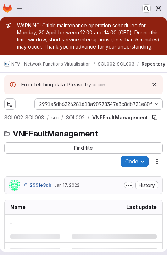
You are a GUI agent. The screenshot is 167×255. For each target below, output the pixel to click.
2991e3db (37, 185)
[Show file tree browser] (10, 104)
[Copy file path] (155, 117)
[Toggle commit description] (128, 185)
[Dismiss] (154, 84)
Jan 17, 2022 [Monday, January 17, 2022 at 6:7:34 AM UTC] (66, 185)
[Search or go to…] (146, 8)
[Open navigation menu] (19, 8)
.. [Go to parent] (11, 222)
